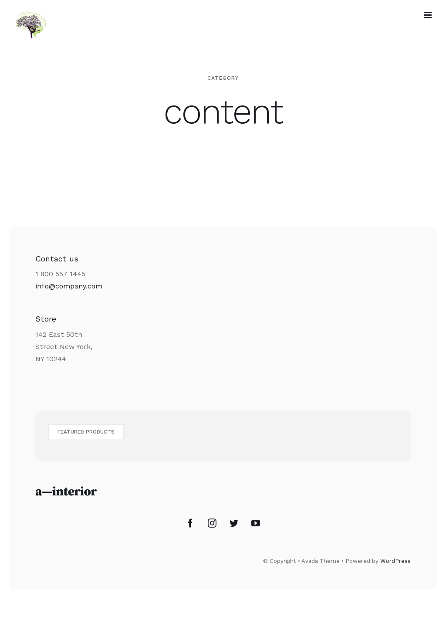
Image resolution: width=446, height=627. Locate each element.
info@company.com (68, 286)
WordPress (395, 561)
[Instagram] (212, 523)
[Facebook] (190, 523)
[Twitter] (234, 523)
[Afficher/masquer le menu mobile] (428, 15)
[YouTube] (255, 523)
